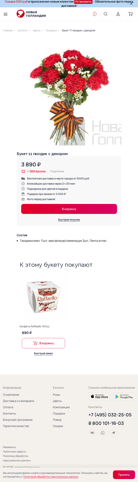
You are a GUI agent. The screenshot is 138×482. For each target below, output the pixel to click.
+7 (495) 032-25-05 (110, 414)
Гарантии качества (16, 426)
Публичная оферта (14, 451)
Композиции (61, 407)
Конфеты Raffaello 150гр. (35, 327)
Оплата (8, 407)
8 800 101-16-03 (106, 423)
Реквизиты (9, 447)
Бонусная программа (17, 420)
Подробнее (57, 171)
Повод (57, 420)
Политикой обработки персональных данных (50, 476)
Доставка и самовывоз (18, 401)
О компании (11, 395)
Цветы (57, 401)
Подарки (59, 413)
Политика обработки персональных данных (17, 458)
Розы (56, 395)
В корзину (69, 209)
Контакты (9, 413)
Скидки (58, 426)
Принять (124, 475)
